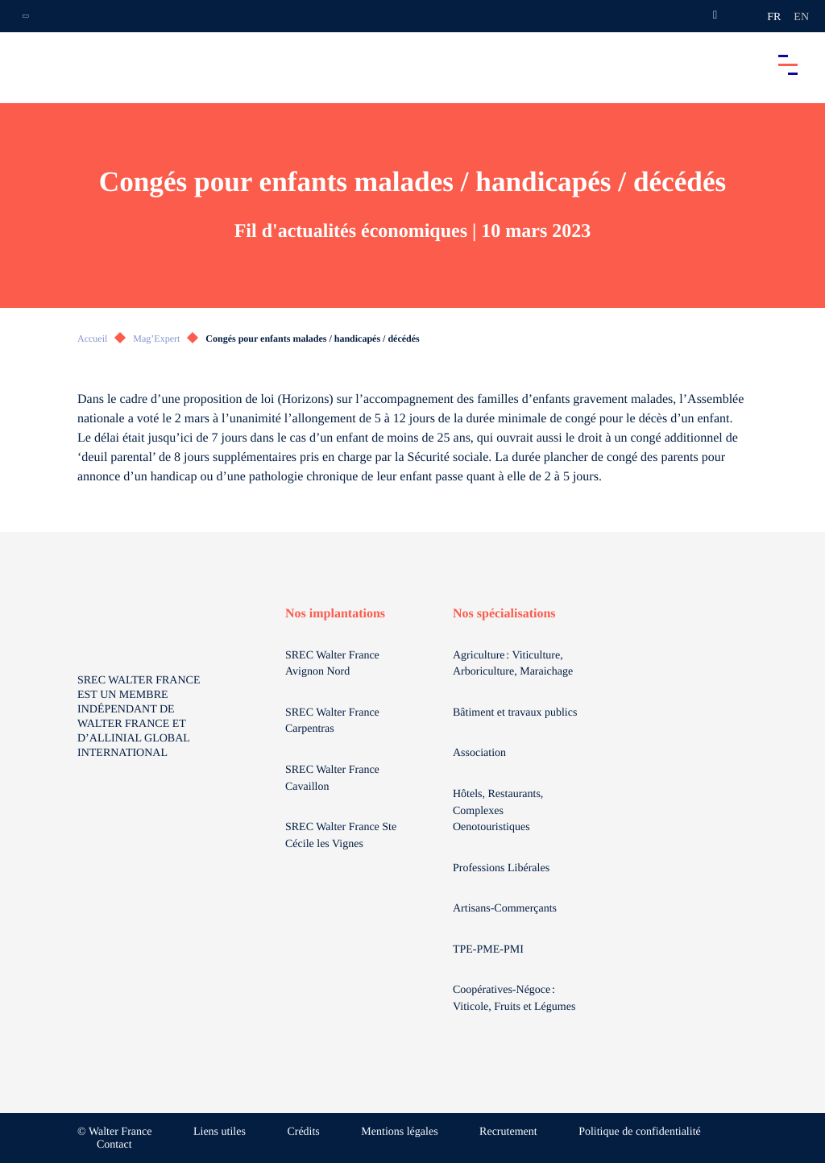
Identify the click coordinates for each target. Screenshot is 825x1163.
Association (479, 753)
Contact (114, 1145)
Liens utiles (219, 1132)
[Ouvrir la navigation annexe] (25, 16)
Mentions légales (399, 1132)
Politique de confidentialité (639, 1132)
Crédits (303, 1132)
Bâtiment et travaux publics (515, 713)
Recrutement (508, 1132)
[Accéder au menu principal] (788, 64)
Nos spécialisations (504, 614)
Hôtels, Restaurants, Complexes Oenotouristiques (498, 810)
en (801, 17)
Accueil (92, 338)
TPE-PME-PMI (489, 950)
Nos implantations (335, 614)
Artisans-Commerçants (506, 909)
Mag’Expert (156, 338)
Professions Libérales (503, 868)
